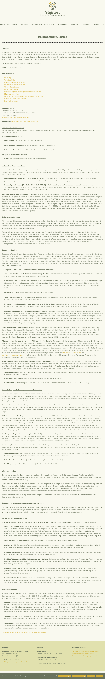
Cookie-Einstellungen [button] (64, 676)
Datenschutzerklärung (79, 676)
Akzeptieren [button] (91, 676)
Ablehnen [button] (99, 676)
